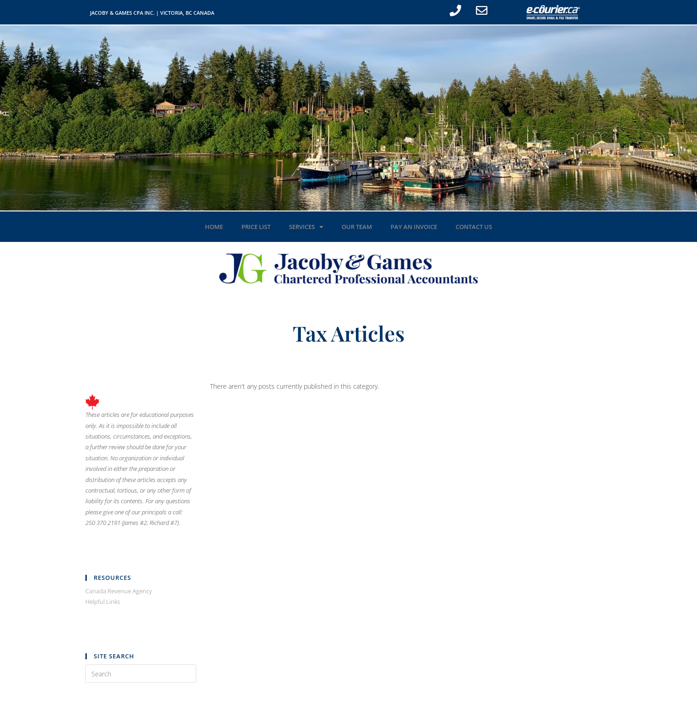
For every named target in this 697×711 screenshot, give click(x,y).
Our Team (357, 227)
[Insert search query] (140, 673)
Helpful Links (102, 601)
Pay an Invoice (414, 227)
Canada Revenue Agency (118, 591)
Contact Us (474, 227)
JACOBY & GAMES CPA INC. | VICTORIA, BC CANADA (152, 12)
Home (214, 227)
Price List (255, 227)
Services (306, 227)
